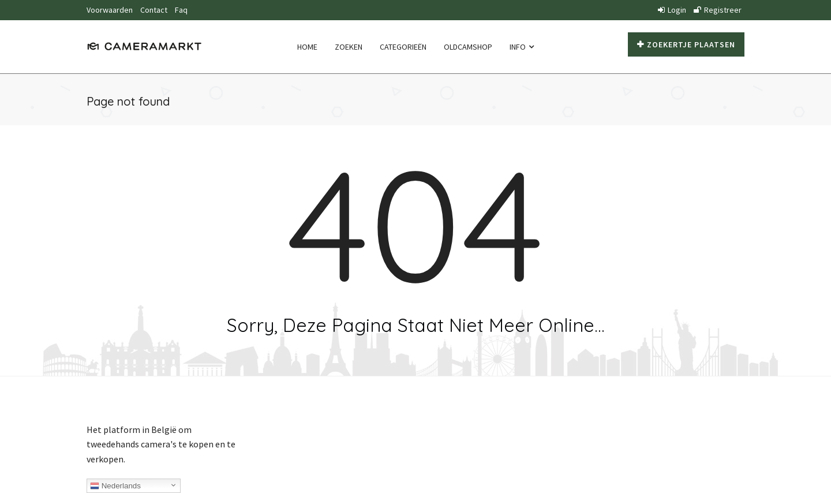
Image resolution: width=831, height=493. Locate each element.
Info (522, 47)
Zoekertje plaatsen (686, 44)
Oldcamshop (468, 47)
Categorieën (403, 47)
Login (672, 10)
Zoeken (348, 47)
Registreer (718, 10)
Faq (181, 10)
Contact (153, 10)
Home (307, 47)
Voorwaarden (110, 10)
